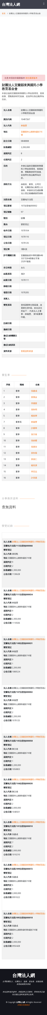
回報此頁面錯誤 (23, 1005)
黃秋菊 (34, 453)
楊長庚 (34, 465)
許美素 (34, 477)
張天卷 (34, 434)
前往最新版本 (31, 77)
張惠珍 (34, 446)
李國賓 (34, 403)
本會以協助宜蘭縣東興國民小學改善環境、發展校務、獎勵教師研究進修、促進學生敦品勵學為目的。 (23, 96)
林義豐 (24, 125)
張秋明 (34, 409)
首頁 (3, 13)
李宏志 (34, 471)
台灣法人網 (11, 4)
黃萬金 (34, 397)
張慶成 (34, 390)
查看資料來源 (27, 351)
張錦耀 (34, 440)
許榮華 (34, 428)
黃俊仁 (34, 459)
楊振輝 (34, 415)
